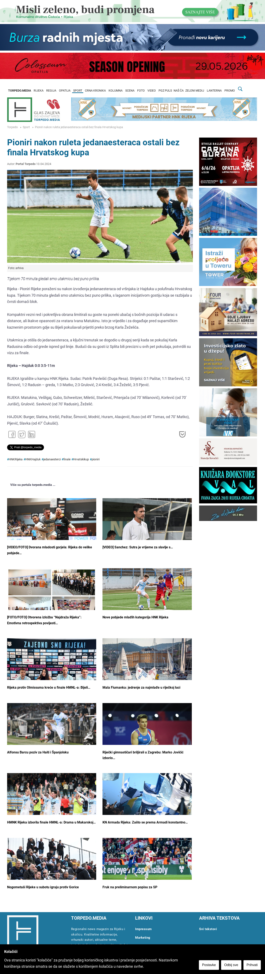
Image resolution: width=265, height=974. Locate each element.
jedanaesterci (52, 459)
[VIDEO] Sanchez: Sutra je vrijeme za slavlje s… (137, 547)
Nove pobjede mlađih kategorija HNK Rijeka (135, 617)
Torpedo (12, 127)
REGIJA (51, 90)
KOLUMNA (116, 90)
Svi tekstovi (208, 929)
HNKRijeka (16, 459)
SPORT (77, 90)
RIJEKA (39, 90)
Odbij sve (231, 965)
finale (66, 459)
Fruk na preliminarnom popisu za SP (129, 887)
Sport (26, 127)
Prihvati (252, 965)
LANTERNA (214, 90)
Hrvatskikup (81, 459)
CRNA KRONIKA (95, 90)
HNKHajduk (33, 459)
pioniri (96, 459)
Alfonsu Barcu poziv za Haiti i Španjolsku (38, 752)
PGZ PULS (165, 90)
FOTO (141, 90)
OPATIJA (64, 90)
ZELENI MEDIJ (194, 90)
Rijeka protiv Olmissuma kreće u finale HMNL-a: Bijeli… (48, 687)
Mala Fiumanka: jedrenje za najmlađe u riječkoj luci (141, 687)
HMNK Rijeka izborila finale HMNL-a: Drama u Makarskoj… (51, 822)
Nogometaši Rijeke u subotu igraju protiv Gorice (43, 887)
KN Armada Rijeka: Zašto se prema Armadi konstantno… (145, 822)
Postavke (209, 965)
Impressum (143, 929)
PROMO (229, 90)
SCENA (129, 90)
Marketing (142, 938)
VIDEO (151, 90)
